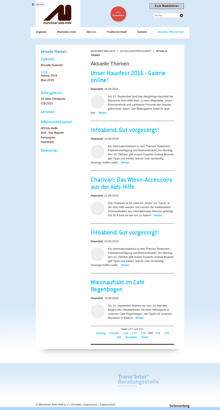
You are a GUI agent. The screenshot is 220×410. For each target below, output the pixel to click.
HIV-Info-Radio (49, 128)
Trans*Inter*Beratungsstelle (138, 379)
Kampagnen (48, 137)
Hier (118, 14)
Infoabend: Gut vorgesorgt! (125, 130)
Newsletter (49, 151)
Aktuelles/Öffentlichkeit (135, 51)
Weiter (102, 112)
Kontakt (76, 404)
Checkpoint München (168, 379)
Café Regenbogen (42, 379)
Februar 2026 (49, 75)
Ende (144, 337)
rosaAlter (63, 379)
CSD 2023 (47, 103)
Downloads (47, 142)
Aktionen (48, 112)
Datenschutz (107, 404)
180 (118, 337)
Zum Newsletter (167, 6)
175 (134, 333)
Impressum (90, 404)
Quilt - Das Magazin (52, 133)
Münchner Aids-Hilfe (103, 51)
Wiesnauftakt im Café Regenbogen (118, 286)
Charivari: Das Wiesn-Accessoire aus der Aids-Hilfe (132, 184)
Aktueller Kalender (52, 65)
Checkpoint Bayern (42, 394)
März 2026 (47, 80)
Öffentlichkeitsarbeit (56, 122)
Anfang (100, 333)
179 (166, 333)
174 (125, 333)
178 (157, 333)
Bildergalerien (51, 93)
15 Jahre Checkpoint (53, 99)
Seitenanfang (179, 406)
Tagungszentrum (95, 379)
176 (143, 333)
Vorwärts (131, 337)
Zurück (114, 333)
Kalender (48, 59)
